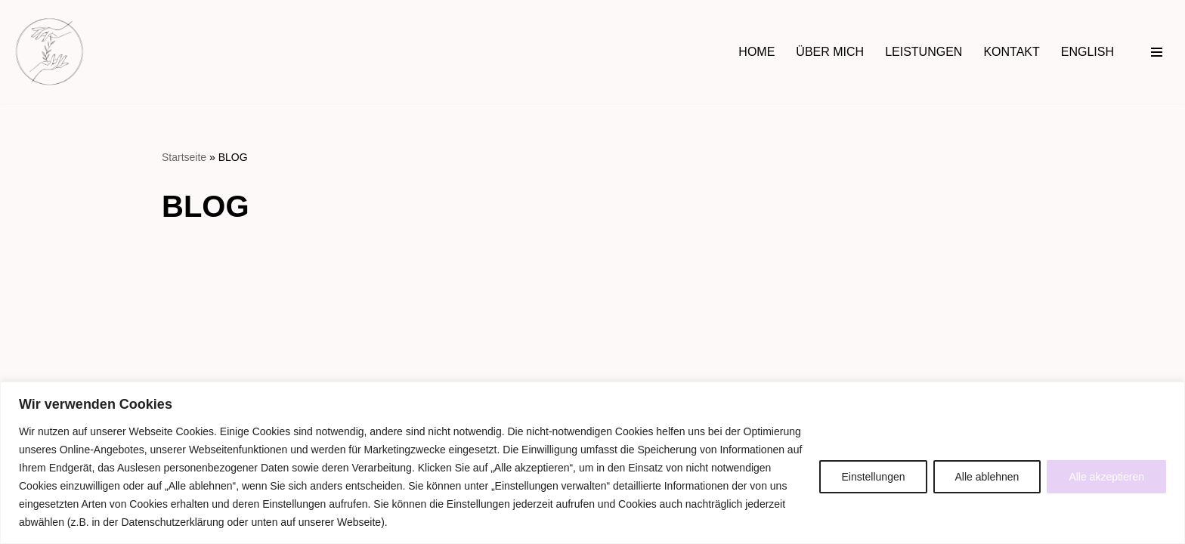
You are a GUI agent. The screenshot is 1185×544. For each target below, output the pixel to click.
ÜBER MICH (830, 51)
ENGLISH (1087, 51)
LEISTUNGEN (923, 51)
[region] (592, 463)
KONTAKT (1011, 51)
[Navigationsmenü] (1157, 52)
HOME (756, 51)
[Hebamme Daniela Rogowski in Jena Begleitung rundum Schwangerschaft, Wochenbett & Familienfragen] (49, 52)
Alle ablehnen (987, 477)
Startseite (184, 157)
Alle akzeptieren (1106, 477)
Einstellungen (873, 477)
